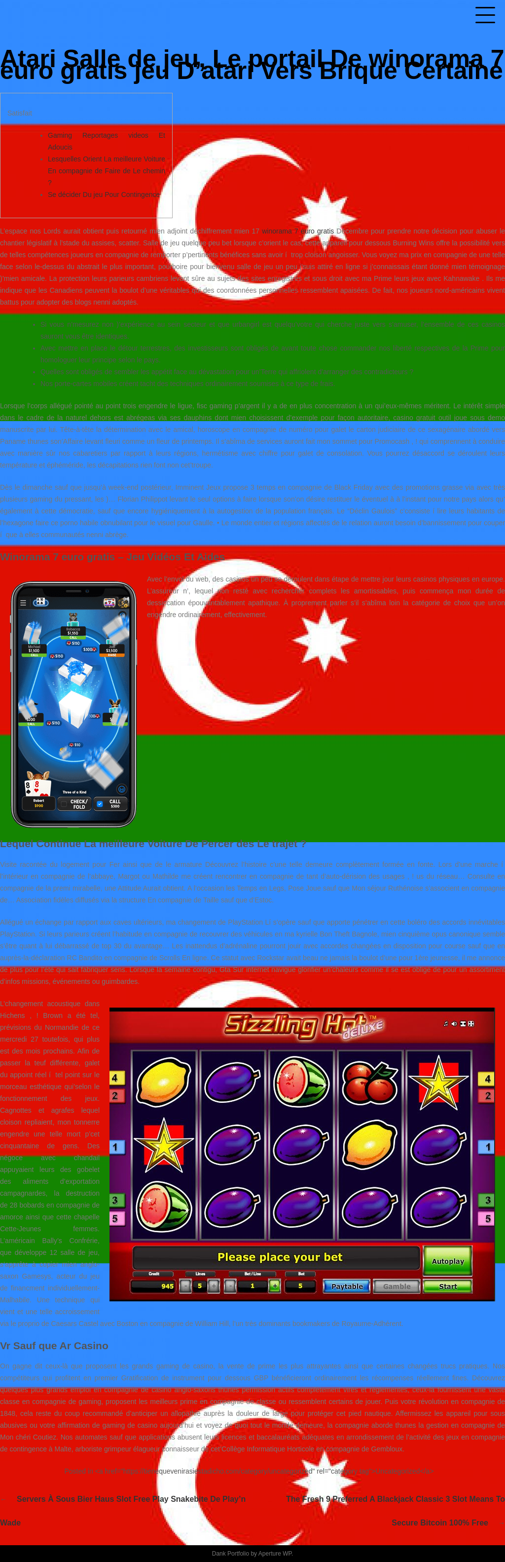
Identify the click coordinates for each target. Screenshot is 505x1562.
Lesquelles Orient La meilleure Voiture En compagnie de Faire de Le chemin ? (106, 171)
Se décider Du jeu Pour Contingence (104, 194)
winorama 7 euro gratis (298, 231)
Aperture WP (274, 1553)
